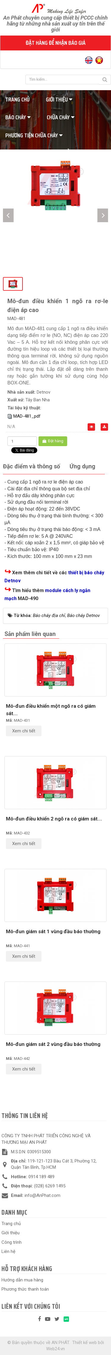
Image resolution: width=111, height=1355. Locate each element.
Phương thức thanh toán (25, 1289)
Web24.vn (55, 1348)
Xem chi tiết (23, 731)
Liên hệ (8, 1251)
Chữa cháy (60, 117)
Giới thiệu (59, 99)
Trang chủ (11, 1223)
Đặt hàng (52, 441)
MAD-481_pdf (27, 416)
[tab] (31, 466)
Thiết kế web (84, 1342)
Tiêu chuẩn (62, 153)
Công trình (11, 1242)
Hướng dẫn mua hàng (22, 1280)
